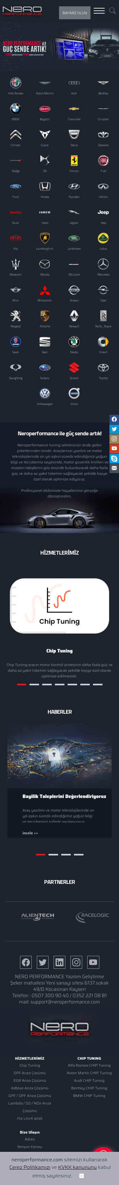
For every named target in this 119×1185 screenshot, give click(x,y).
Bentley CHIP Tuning (89, 1088)
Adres (30, 1139)
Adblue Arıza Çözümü (30, 1088)
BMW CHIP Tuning (89, 1096)
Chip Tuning (29, 1065)
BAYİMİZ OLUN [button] (75, 13)
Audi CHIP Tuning (89, 1080)
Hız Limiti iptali (30, 1118)
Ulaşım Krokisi (29, 1154)
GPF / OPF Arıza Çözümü (30, 1096)
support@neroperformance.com (65, 1002)
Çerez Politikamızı (29, 1173)
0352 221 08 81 (90, 995)
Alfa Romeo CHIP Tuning (89, 1065)
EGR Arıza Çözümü (30, 1080)
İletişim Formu (29, 1147)
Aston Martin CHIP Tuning (89, 1073)
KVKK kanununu (77, 1173)
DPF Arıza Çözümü (30, 1073)
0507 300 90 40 (50, 995)
